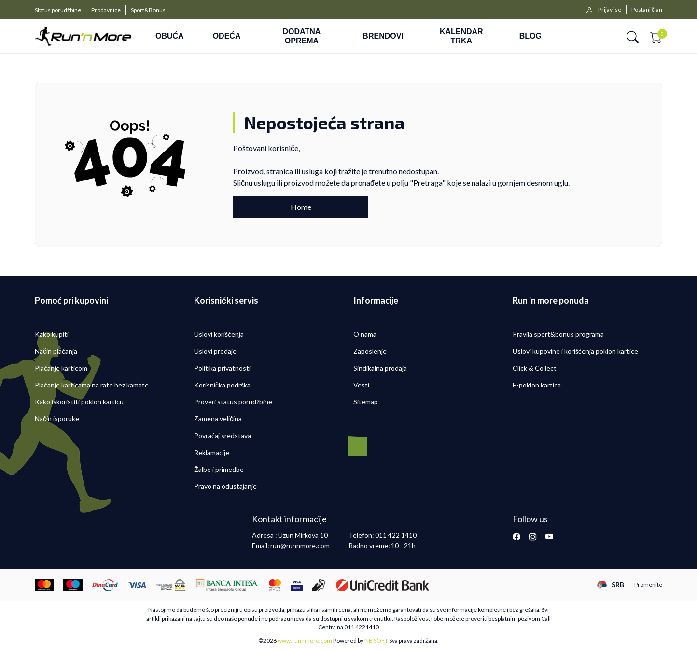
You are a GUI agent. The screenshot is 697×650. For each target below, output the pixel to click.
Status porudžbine (58, 10)
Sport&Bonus (148, 10)
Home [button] (301, 206)
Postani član (646, 9)
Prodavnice (106, 10)
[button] (633, 36)
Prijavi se (609, 9)
